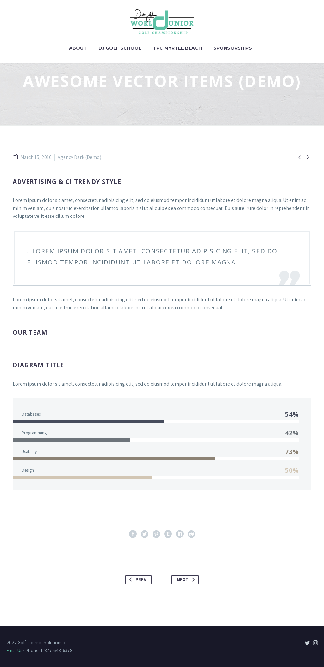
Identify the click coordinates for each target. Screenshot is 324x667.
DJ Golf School (119, 48)
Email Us (14, 650)
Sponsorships (232, 48)
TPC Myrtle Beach (177, 48)
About (78, 48)
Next (187, 580)
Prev (136, 580)
